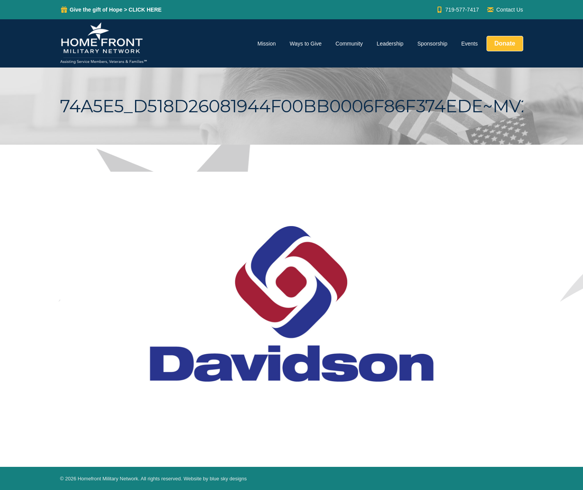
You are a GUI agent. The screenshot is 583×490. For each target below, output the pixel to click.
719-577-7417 (457, 10)
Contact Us (505, 10)
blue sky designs (228, 479)
